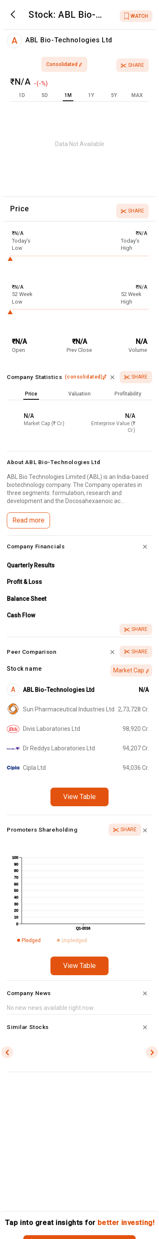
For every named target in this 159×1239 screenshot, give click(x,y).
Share (132, 65)
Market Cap (131, 670)
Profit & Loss (24, 581)
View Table (79, 797)
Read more (28, 520)
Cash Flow (21, 615)
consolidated (64, 64)
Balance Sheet (26, 598)
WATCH (136, 16)
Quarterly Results (31, 565)
